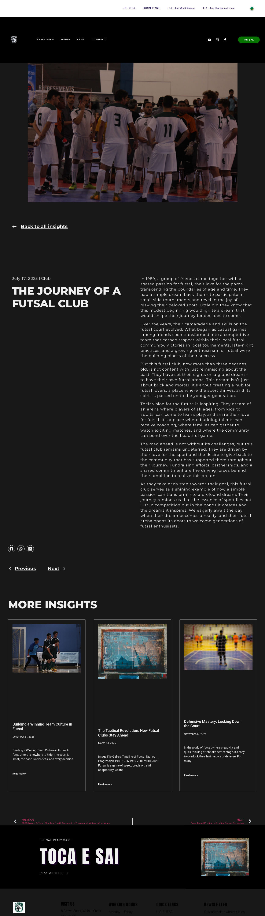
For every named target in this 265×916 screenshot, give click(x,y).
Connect (99, 39)
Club (81, 39)
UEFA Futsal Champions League (218, 8)
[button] (11, 548)
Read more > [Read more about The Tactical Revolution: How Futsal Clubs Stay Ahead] (105, 784)
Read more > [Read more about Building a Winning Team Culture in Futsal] (19, 773)
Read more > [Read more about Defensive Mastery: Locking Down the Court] (191, 775)
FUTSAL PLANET (152, 8)
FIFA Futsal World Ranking (181, 8)
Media (65, 39)
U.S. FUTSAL (129, 8)
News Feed (45, 39)
